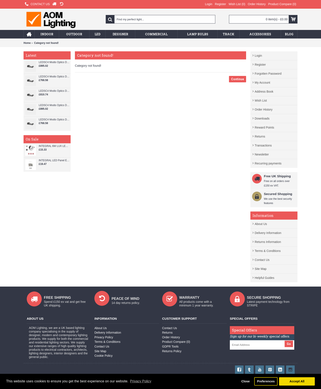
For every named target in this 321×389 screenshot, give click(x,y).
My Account (262, 82)
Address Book (264, 91)
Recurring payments (268, 163)
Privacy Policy (103, 337)
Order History (263, 109)
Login (258, 55)
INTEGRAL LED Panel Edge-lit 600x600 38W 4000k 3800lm (54, 160)
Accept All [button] (297, 381)
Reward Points (264, 127)
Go (289, 344)
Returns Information (268, 242)
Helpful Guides (264, 278)
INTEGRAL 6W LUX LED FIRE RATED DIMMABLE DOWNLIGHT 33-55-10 (54, 146)
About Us (261, 224)
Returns (260, 136)
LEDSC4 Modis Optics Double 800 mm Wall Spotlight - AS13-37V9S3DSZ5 (54, 91)
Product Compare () (176, 341)
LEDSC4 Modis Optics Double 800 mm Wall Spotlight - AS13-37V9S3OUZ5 (54, 76)
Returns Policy (171, 351)
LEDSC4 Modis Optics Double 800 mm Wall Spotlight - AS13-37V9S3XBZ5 (54, 62)
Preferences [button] (266, 381)
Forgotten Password (268, 73)
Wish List (261, 100)
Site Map (260, 269)
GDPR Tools (170, 346)
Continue (237, 79)
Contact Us (262, 260)
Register (260, 64)
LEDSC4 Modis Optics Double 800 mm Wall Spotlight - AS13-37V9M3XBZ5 (54, 105)
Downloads (262, 118)
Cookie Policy (103, 355)
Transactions (263, 145)
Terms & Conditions (268, 251)
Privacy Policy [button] (140, 381)
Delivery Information (268, 233)
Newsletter (262, 154)
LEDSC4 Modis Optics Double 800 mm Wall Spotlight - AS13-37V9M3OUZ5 (54, 119)
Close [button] (245, 381)
